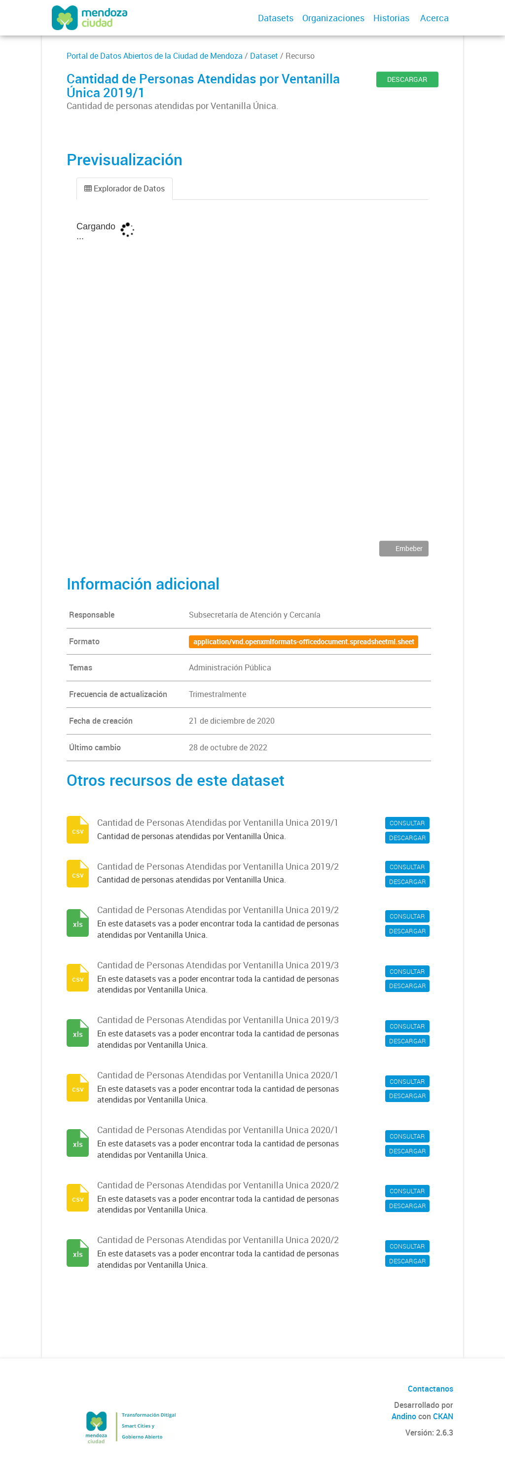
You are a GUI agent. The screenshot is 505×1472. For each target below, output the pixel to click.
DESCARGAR (407, 79)
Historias (391, 18)
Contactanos (430, 1388)
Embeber (408, 548)
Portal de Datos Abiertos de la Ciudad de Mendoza (155, 55)
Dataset (264, 55)
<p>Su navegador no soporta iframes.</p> (252, 377)
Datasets (275, 18)
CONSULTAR (407, 822)
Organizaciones (333, 18)
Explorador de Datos (124, 188)
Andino (404, 1416)
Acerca (434, 18)
